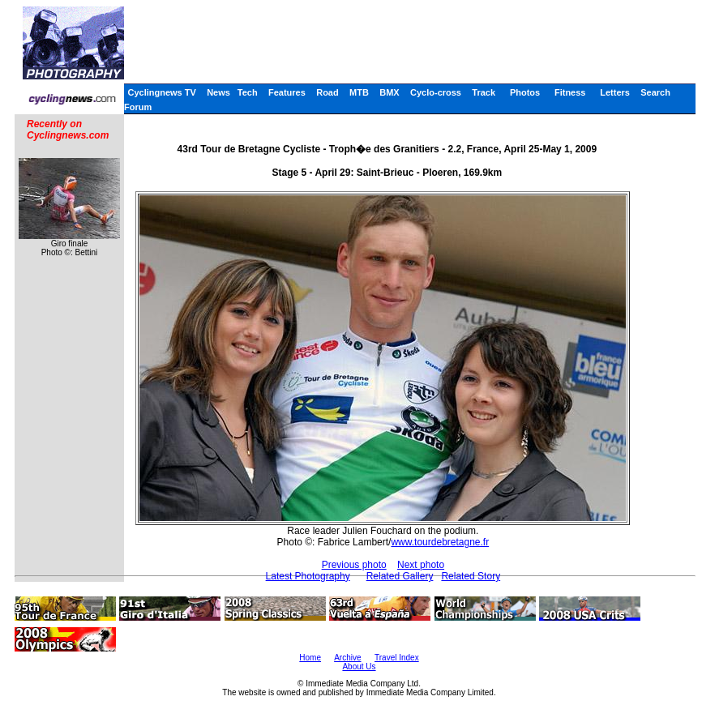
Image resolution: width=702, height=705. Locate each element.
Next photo (420, 564)
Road (327, 92)
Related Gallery (400, 576)
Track (483, 92)
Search (655, 92)
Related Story (470, 576)
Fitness (570, 92)
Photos (525, 92)
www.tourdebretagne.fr (440, 542)
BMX (389, 92)
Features (287, 92)
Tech (248, 92)
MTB (359, 92)
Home (310, 657)
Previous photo (354, 564)
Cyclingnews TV (161, 92)
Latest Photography (308, 576)
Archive (347, 657)
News (218, 92)
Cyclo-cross (435, 92)
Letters (615, 92)
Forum (138, 107)
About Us (358, 666)
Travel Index (397, 657)
